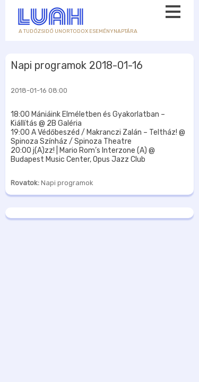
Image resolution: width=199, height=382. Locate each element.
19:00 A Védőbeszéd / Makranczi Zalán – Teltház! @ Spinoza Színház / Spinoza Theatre (98, 137)
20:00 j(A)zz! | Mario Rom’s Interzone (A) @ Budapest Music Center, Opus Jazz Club (83, 155)
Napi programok (67, 183)
